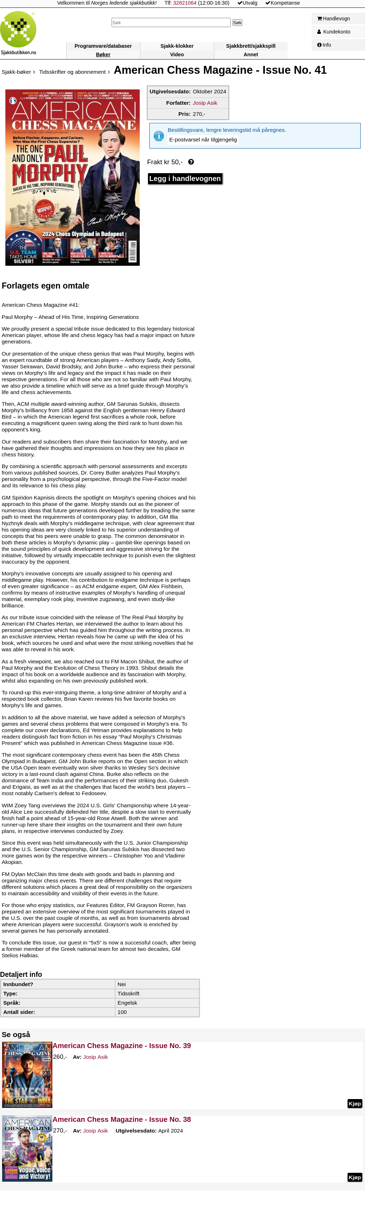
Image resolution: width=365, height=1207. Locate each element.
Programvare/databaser (103, 46)
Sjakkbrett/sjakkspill (251, 46)
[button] (203, 140)
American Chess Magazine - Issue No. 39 (121, 1046)
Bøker (103, 54)
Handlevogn (333, 18)
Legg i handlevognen (185, 178)
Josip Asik (205, 103)
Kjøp (355, 1103)
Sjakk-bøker (16, 72)
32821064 (184, 3)
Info (324, 45)
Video (177, 54)
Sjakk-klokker (177, 46)
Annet (250, 54)
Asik (95, 1057)
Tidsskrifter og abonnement (72, 72)
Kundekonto (333, 32)
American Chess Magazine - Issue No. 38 (121, 1119)
